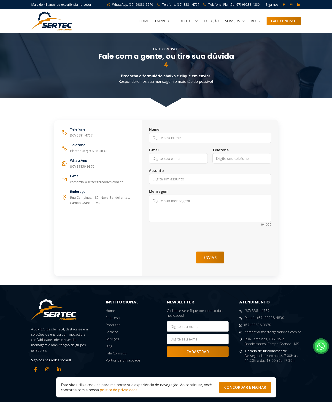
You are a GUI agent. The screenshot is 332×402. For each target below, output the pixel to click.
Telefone (220, 150)
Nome (154, 129)
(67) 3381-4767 (254, 310)
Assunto (156, 170)
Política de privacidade (123, 360)
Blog (255, 21)
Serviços (235, 21)
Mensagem (158, 191)
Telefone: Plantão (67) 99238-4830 (231, 4)
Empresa (162, 21)
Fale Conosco (284, 21)
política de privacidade (119, 389)
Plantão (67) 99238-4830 (261, 317)
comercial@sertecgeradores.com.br (270, 332)
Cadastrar (197, 351)
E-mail (154, 150)
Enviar (210, 257)
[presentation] (210, 237)
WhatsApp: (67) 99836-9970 (130, 4)
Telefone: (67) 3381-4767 (178, 4)
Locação (211, 21)
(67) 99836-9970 (255, 324)
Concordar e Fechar (245, 387)
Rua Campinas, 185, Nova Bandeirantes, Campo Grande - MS (269, 341)
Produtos (186, 21)
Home (144, 21)
